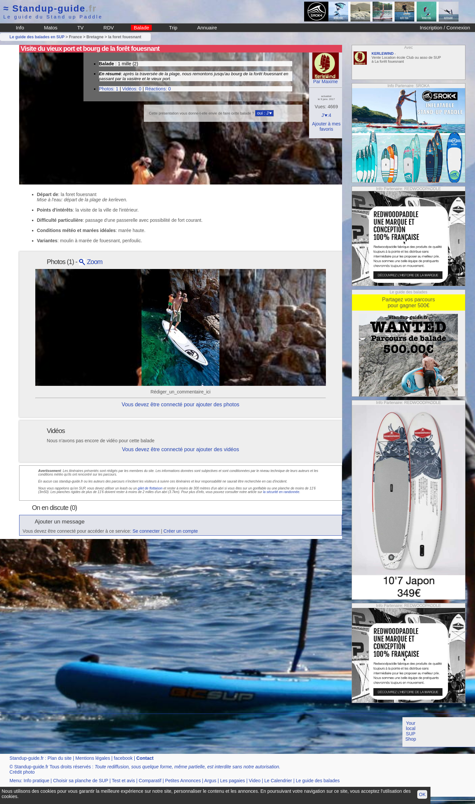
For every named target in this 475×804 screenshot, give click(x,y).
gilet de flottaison (150, 488)
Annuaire (207, 27)
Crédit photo (22, 772)
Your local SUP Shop (410, 731)
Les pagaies (232, 780)
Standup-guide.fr (27, 758)
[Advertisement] (120, 732)
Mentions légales (93, 758)
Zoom (91, 261)
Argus (210, 780)
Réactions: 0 (158, 88)
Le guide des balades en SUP (37, 37)
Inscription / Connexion (445, 27)
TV (80, 27)
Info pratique (36, 780)
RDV (109, 27)
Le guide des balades (318, 780)
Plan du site (60, 758)
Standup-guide (50, 8)
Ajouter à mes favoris (326, 126)
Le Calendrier (278, 780)
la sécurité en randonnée (281, 492)
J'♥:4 (326, 115)
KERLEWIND (383, 53)
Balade (141, 27)
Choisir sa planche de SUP (80, 780)
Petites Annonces (183, 780)
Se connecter (146, 531)
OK (422, 794)
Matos (50, 27)
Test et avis (123, 780)
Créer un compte (181, 531)
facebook (123, 758)
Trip (173, 27)
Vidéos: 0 (131, 88)
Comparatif (150, 780)
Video (255, 780)
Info (20, 27)
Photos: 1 (108, 88)
